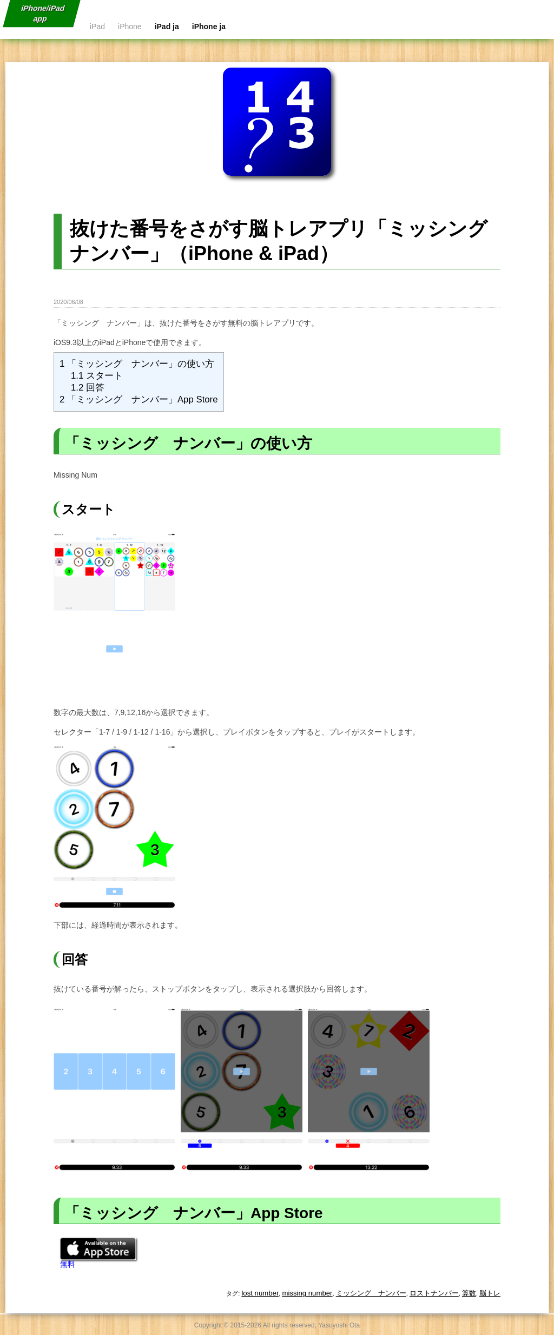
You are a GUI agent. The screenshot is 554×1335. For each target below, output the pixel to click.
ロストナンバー (434, 1293)
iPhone (130, 26)
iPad (97, 26)
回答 (87, 387)
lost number (260, 1293)
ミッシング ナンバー (371, 1293)
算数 (469, 1293)
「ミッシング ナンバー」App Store (139, 399)
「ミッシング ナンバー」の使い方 (137, 364)
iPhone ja (209, 26)
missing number (307, 1293)
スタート (97, 376)
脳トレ (489, 1293)
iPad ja (167, 26)
